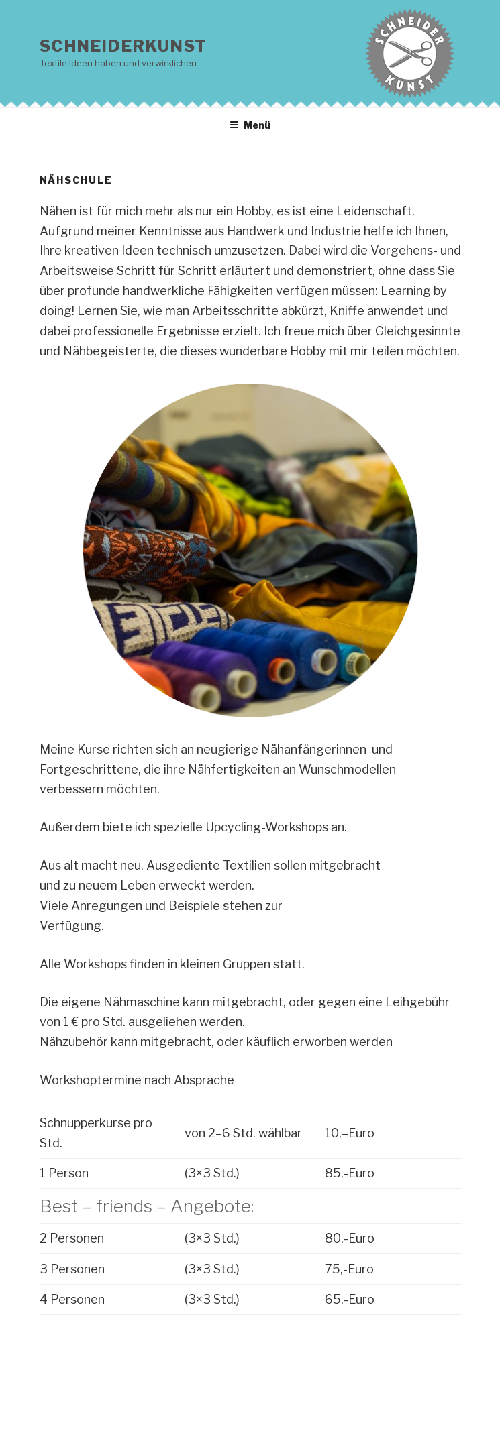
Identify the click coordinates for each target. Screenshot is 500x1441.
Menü (250, 125)
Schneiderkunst (124, 46)
